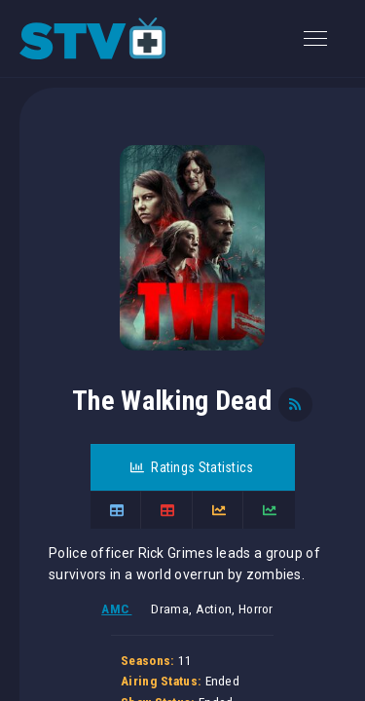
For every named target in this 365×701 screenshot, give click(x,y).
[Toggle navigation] (315, 38)
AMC (116, 609)
